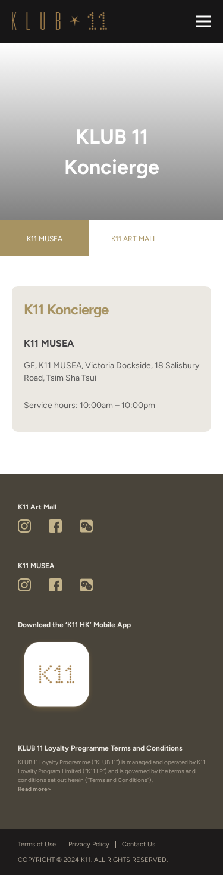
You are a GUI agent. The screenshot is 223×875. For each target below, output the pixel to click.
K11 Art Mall (133, 238)
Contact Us (138, 844)
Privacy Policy (88, 844)
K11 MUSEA (44, 238)
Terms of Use (37, 844)
